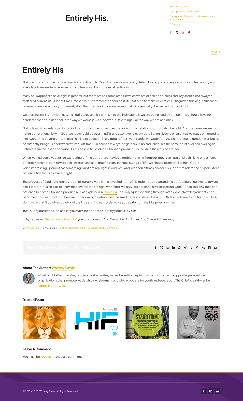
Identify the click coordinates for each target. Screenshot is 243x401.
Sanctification (177, 19)
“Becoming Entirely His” (60, 219)
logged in (47, 356)
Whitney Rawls (181, 6)
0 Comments (112, 228)
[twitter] (177, 32)
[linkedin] (217, 391)
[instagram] (183, 32)
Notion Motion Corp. (52, 285)
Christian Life (191, 16)
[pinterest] (188, 32)
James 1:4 (110, 192)
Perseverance (207, 16)
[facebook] (171, 32)
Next (214, 52)
